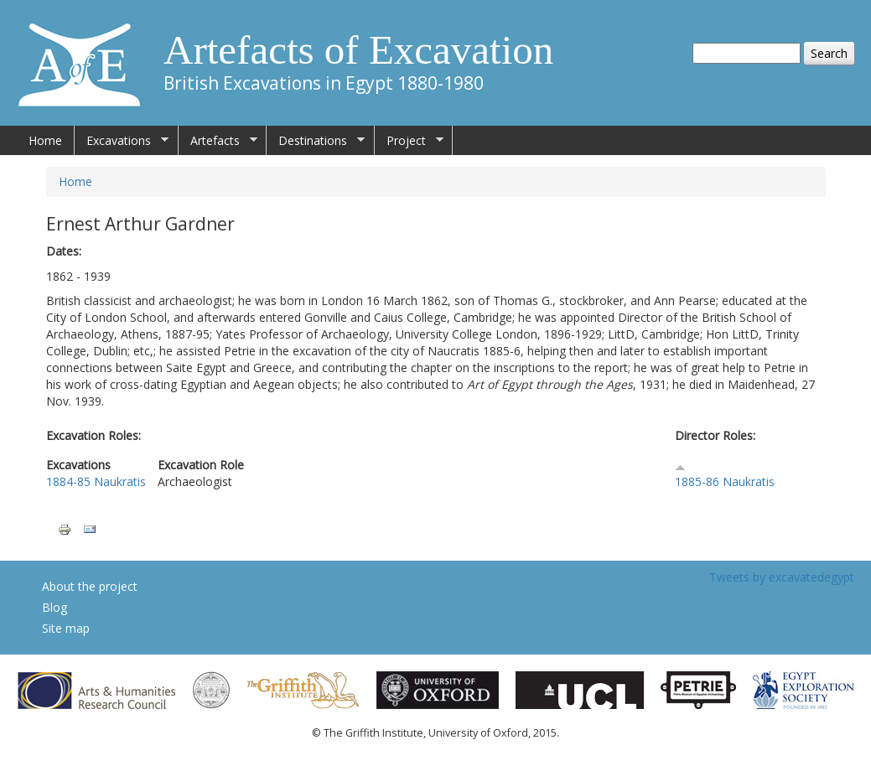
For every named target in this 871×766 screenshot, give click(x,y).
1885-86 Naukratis (725, 481)
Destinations (316, 140)
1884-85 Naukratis (96, 481)
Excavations (121, 140)
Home (45, 140)
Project (409, 140)
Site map (66, 628)
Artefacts (218, 140)
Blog (54, 607)
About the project (89, 586)
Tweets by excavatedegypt (781, 577)
